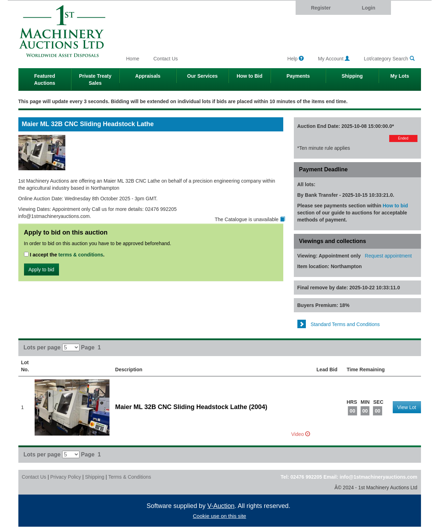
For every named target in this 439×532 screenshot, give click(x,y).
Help (295, 58)
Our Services (202, 76)
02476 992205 (306, 477)
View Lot (406, 407)
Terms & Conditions (129, 477)
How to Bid (249, 76)
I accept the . (64, 255)
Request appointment (388, 256)
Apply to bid (41, 269)
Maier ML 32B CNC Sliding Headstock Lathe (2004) (191, 406)
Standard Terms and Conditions (338, 324)
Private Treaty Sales (95, 79)
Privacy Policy (65, 477)
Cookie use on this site (219, 516)
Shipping (352, 76)
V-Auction (221, 505)
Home (132, 58)
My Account (334, 58)
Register (321, 8)
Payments (298, 76)
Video (300, 434)
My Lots (399, 76)
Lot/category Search (389, 58)
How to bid (395, 205)
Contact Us (165, 58)
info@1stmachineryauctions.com (378, 477)
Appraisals (148, 76)
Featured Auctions (44, 79)
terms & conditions (80, 255)
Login (368, 8)
